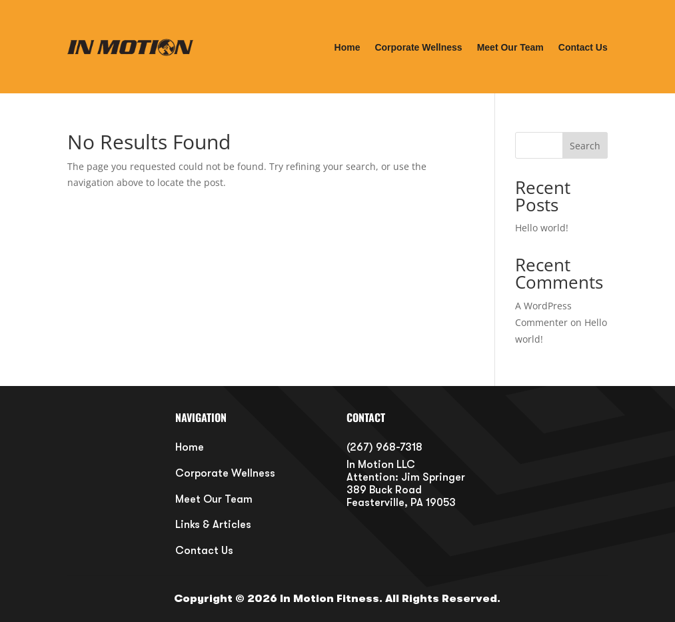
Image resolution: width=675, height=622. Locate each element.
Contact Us (583, 47)
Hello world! (541, 227)
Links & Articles (213, 525)
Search (585, 145)
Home (347, 47)
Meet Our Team (510, 47)
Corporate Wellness (418, 47)
